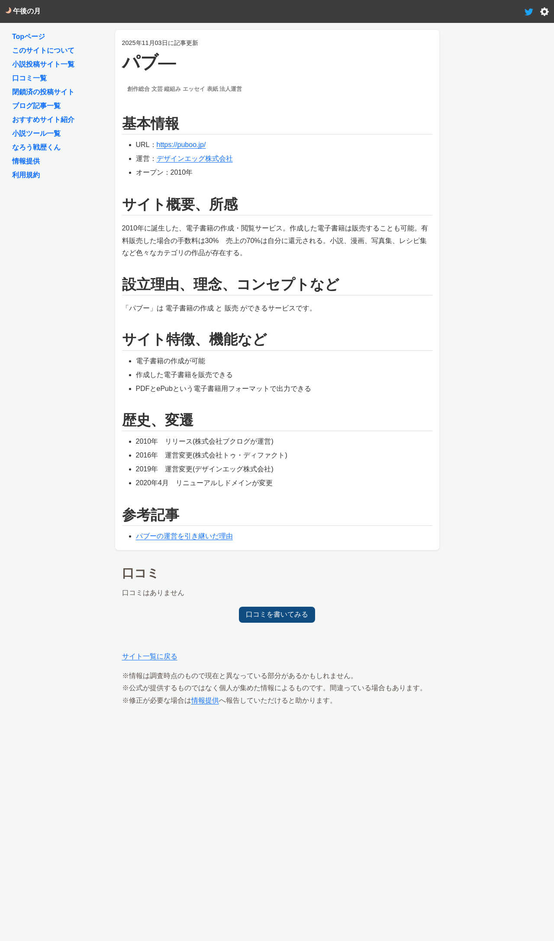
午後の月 (23, 11)
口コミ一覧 (29, 78)
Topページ (28, 36)
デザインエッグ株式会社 (195, 158)
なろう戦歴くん (36, 147)
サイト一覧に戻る (149, 656)
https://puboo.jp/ (181, 144)
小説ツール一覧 (36, 133)
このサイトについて (43, 50)
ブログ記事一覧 (36, 105)
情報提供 (205, 700)
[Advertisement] (277, 774)
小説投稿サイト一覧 (43, 64)
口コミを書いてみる (277, 614)
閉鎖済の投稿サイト (43, 92)
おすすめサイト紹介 (43, 119)
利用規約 (26, 175)
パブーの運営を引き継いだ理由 (184, 536)
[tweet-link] (529, 11)
